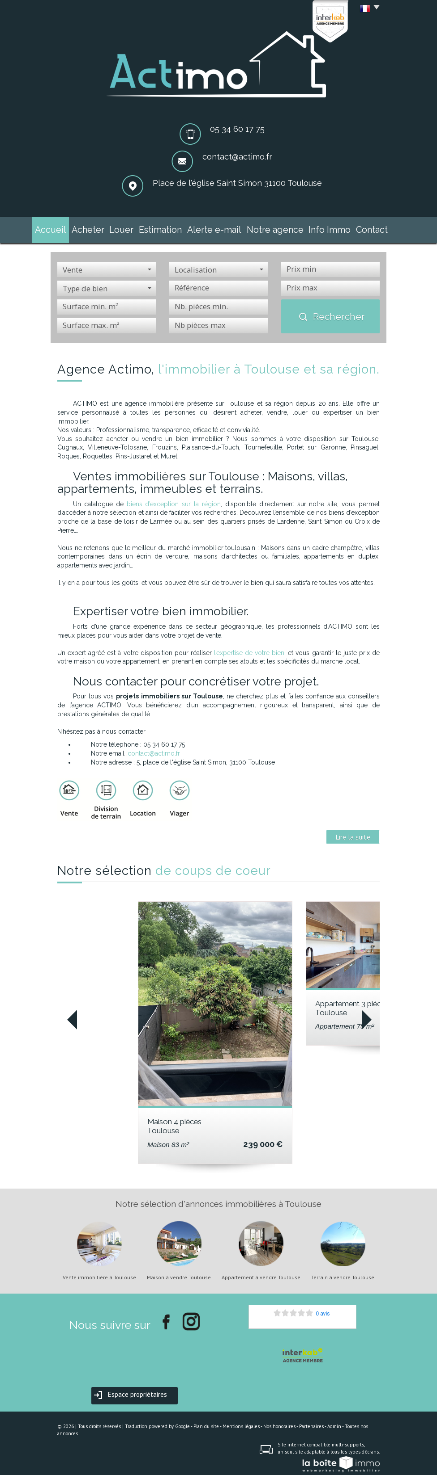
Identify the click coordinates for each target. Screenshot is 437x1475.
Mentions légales (241, 1422)
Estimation (171, 227)
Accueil (67, 227)
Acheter (102, 227)
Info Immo (316, 227)
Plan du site (206, 1422)
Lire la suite (352, 833)
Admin (334, 1422)
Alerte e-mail (217, 227)
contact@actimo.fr (237, 156)
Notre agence (268, 227)
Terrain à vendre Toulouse (342, 1273)
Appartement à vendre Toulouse (261, 1273)
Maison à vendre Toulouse (179, 1273)
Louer (134, 227)
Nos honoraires (279, 1422)
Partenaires (311, 1422)
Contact (355, 227)
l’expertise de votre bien (249, 648)
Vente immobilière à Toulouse (99, 1273)
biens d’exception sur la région (174, 500)
